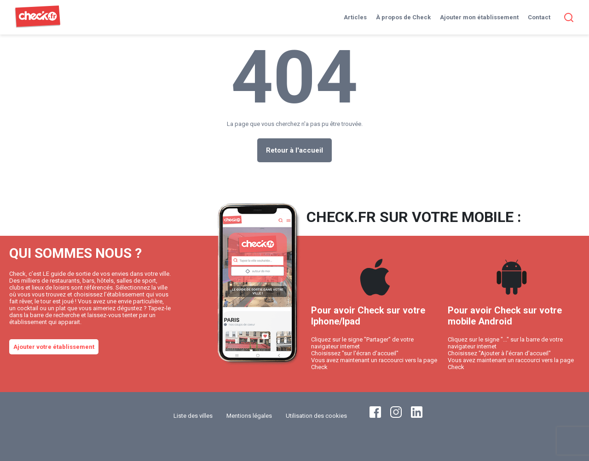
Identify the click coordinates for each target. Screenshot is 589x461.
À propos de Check (403, 17)
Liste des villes (193, 415)
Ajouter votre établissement (53, 346)
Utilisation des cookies (316, 415)
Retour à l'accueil (294, 150)
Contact (539, 17)
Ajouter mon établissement (479, 17)
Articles (355, 17)
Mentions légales (249, 415)
